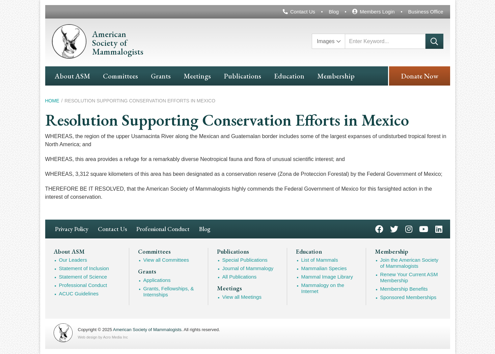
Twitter (394, 228)
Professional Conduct (163, 229)
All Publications (239, 277)
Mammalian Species (324, 268)
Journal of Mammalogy (248, 268)
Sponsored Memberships (408, 297)
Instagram (409, 228)
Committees (120, 76)
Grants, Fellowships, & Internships (168, 291)
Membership (336, 76)
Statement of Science (83, 277)
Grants (161, 76)
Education (289, 76)
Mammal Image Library (327, 277)
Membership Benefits (404, 289)
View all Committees (166, 260)
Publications (242, 76)
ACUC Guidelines (79, 293)
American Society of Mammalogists (147, 329)
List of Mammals (319, 260)
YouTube (423, 228)
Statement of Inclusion (84, 268)
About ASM (72, 76)
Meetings (197, 76)
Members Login (377, 11)
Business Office (425, 11)
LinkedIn (439, 228)
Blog (334, 11)
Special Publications (245, 260)
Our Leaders (73, 260)
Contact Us (302, 11)
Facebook (379, 228)
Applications (157, 280)
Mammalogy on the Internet (323, 288)
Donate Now (419, 76)
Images (325, 41)
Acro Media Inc (115, 337)
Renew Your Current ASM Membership (409, 277)
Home (52, 100)
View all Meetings (242, 297)
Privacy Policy (71, 229)
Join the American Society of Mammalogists (409, 263)
